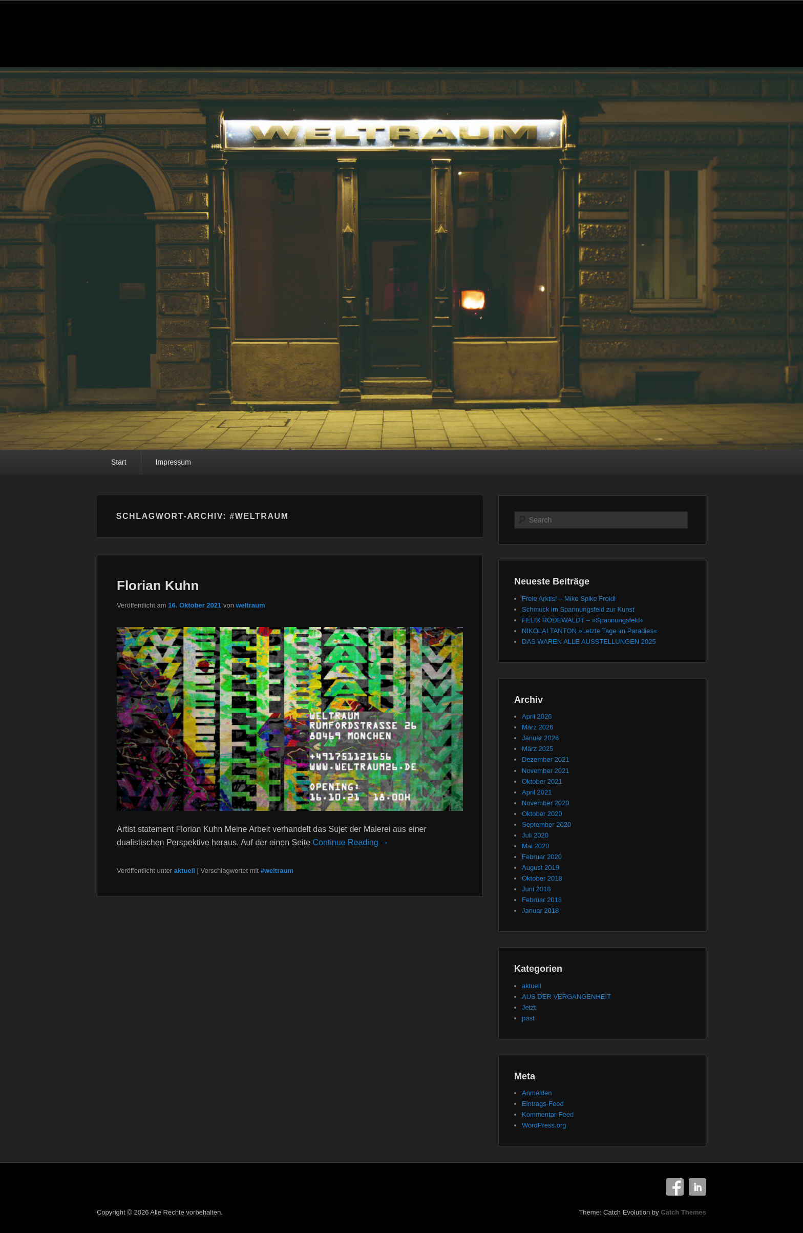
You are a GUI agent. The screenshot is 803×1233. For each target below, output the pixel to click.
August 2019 (540, 867)
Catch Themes (683, 1212)
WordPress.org (544, 1125)
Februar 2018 (542, 900)
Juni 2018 (536, 889)
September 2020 (546, 824)
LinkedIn (697, 1187)
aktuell (184, 870)
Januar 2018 (540, 910)
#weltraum (277, 870)
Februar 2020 (542, 857)
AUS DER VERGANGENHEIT (566, 996)
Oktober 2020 (542, 814)
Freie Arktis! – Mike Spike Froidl (569, 598)
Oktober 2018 (542, 878)
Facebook (675, 1187)
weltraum (250, 605)
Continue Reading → (350, 842)
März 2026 (537, 727)
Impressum (173, 462)
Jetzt (529, 1007)
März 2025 (537, 749)
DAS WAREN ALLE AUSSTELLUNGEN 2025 (589, 641)
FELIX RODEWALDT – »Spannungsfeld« (583, 620)
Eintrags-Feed (543, 1103)
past (528, 1018)
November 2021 (545, 771)
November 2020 (545, 803)
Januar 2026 (540, 738)
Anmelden (537, 1093)
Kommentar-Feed (548, 1114)
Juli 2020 (535, 835)
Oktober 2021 (542, 781)
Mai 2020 (535, 846)
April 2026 (537, 716)
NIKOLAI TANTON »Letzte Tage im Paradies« (589, 631)
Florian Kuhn (158, 585)
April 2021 (537, 792)
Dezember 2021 (545, 759)
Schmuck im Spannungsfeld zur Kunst (578, 609)
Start (118, 462)
